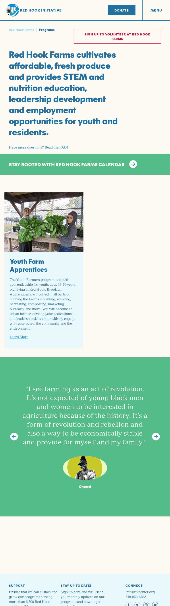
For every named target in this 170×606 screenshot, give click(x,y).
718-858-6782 (136, 597)
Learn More (19, 337)
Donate (121, 10)
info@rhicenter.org (140, 592)
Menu (156, 10)
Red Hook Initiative (34, 10)
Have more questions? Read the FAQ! (38, 147)
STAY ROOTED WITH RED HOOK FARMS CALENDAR (73, 164)
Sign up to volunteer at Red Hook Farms (117, 36)
